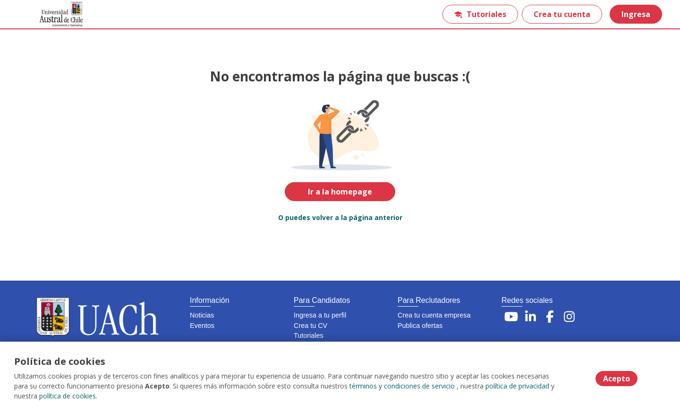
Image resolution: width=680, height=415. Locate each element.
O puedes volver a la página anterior (340, 217)
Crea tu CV (310, 325)
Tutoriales (480, 14)
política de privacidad (517, 385)
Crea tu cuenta (562, 14)
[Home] (54, 14)
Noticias (202, 315)
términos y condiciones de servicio (402, 385)
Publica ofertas (420, 325)
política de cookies (67, 395)
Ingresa (635, 14)
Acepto (616, 378)
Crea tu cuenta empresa (434, 315)
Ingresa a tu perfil (320, 315)
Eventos (202, 325)
